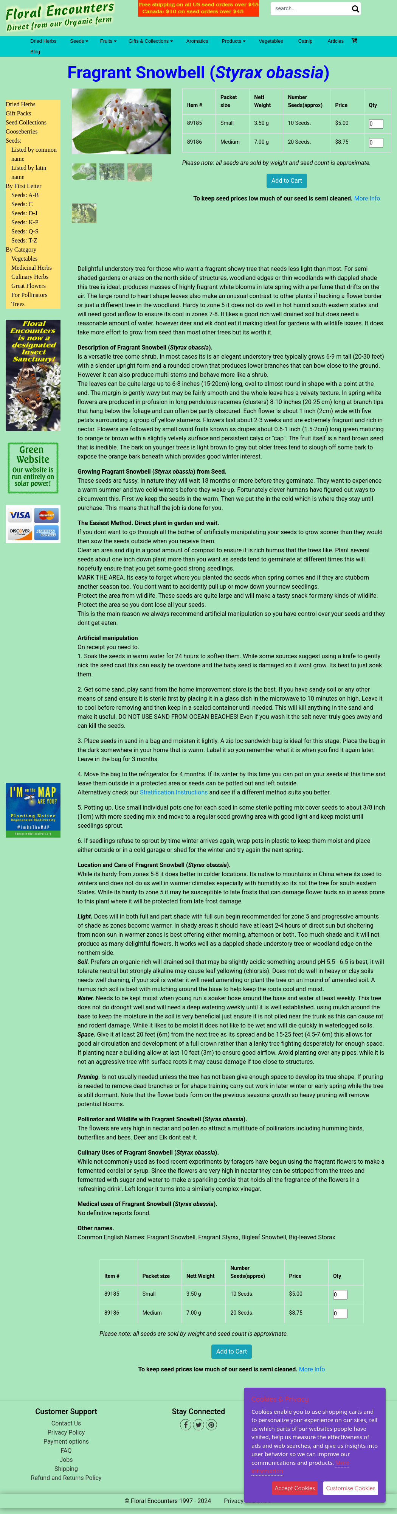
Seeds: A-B (25, 195)
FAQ (66, 1450)
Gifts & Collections (151, 41)
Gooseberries (21, 131)
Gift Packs (18, 113)
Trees (18, 304)
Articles (335, 41)
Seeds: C (22, 204)
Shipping (66, 1468)
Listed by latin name (28, 172)
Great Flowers (28, 286)
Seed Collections (26, 122)
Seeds (79, 41)
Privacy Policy (66, 1432)
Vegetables (271, 41)
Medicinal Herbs (31, 267)
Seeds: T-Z (24, 240)
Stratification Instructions (174, 792)
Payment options (66, 1441)
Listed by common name (34, 154)
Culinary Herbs (29, 277)
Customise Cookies (350, 1488)
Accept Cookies (295, 1488)
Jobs (66, 1459)
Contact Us (66, 1423)
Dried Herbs (43, 41)
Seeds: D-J (24, 213)
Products (233, 41)
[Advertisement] (33, 658)
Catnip (305, 41)
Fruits (108, 41)
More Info (367, 198)
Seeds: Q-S (25, 231)
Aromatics (197, 41)
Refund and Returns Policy (66, 1477)
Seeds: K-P (25, 222)
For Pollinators (29, 295)
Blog (35, 51)
